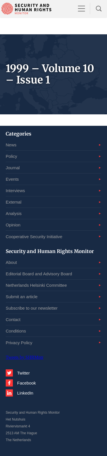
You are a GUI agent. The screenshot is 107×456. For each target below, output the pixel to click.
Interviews (15, 190)
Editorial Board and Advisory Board (39, 273)
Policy (11, 156)
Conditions (16, 330)
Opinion (13, 224)
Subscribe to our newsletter (32, 308)
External (13, 202)
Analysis (14, 213)
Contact (13, 319)
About (11, 262)
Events (12, 179)
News (11, 144)
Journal (13, 167)
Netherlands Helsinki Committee (36, 285)
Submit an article (22, 296)
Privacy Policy (19, 342)
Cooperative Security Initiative (34, 236)
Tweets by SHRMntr (24, 357)
